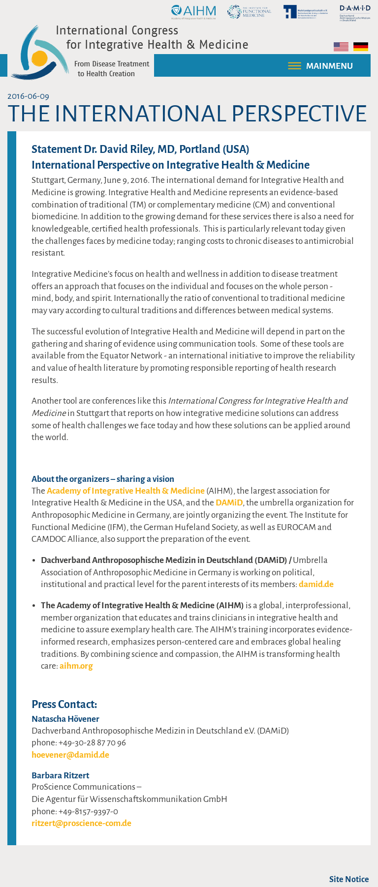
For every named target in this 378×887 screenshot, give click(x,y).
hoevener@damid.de (70, 755)
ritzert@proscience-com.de (81, 823)
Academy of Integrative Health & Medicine (126, 491)
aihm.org (76, 666)
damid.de (316, 584)
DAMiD (229, 502)
